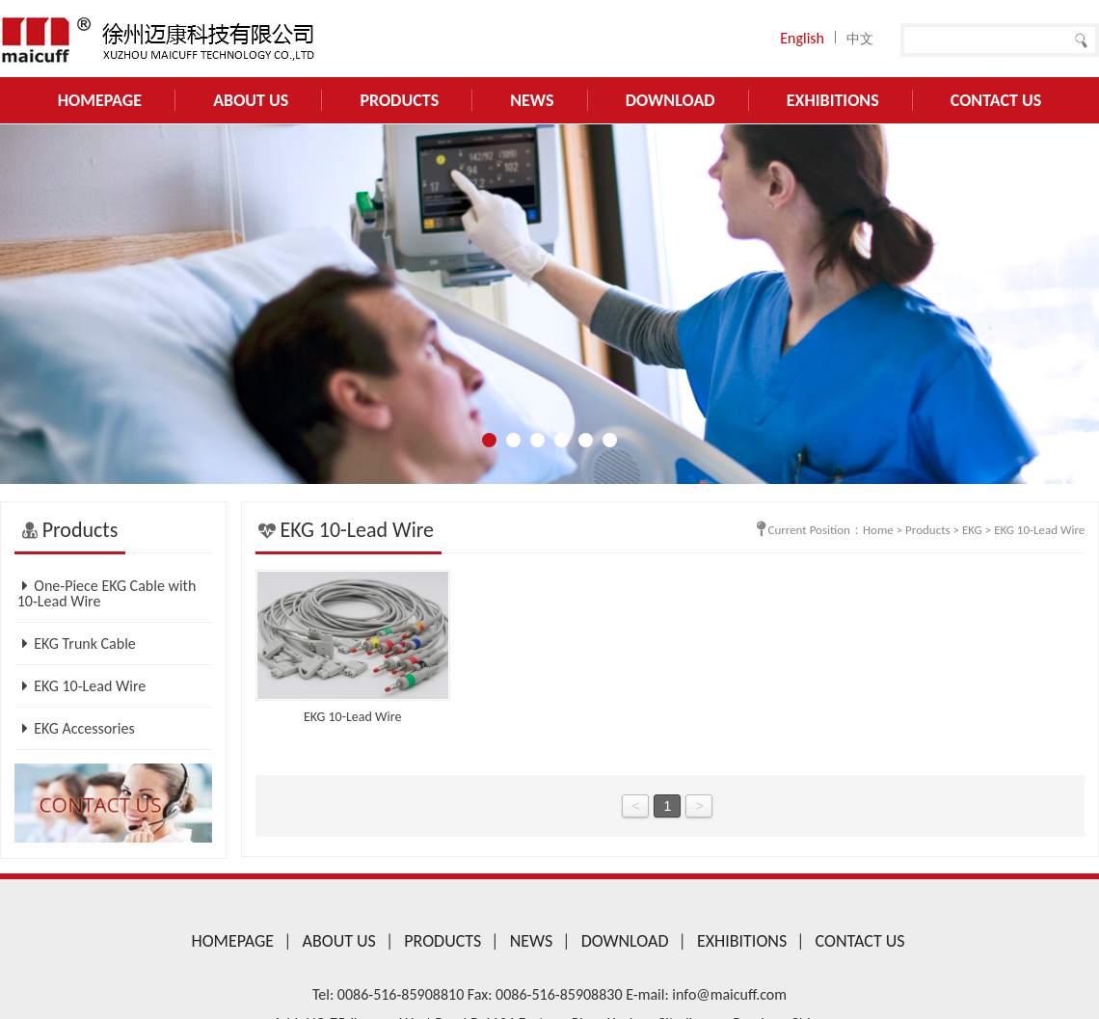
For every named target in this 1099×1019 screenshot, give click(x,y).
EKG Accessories (76, 728)
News (531, 100)
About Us (250, 100)
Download (670, 100)
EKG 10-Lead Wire (82, 686)
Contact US (996, 100)
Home (878, 530)
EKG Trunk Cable (76, 643)
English (802, 38)
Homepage (100, 100)
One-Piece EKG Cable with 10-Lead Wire (107, 593)
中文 (859, 39)
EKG (972, 530)
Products (399, 100)
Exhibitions (833, 100)
